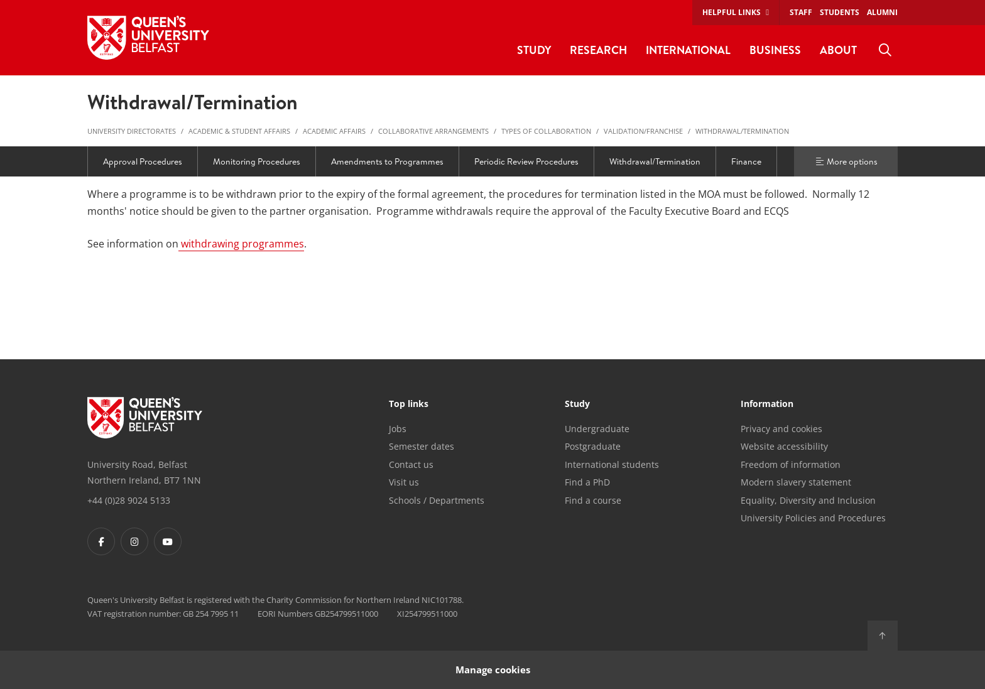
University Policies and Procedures (813, 518)
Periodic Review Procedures (526, 161)
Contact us (411, 464)
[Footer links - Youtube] (168, 541)
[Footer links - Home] (144, 417)
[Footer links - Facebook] (101, 541)
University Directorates (131, 131)
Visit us (404, 482)
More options (846, 161)
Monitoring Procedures (256, 161)
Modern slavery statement (796, 482)
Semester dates (421, 446)
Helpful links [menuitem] (731, 12)
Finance (746, 161)
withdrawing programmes (241, 244)
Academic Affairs (334, 131)
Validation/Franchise (643, 131)
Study (577, 404)
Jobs (397, 429)
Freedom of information (791, 464)
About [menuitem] (838, 50)
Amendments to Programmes (387, 161)
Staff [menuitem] (801, 12)
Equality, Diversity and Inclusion (808, 500)
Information (767, 404)
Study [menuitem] (534, 50)
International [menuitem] (688, 50)
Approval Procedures (142, 161)
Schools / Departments (436, 500)
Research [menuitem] (598, 50)
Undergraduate (597, 429)
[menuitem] (885, 50)
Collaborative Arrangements (433, 131)
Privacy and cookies (781, 429)
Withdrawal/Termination (742, 131)
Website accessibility (784, 446)
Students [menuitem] (839, 12)
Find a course (593, 500)
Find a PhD (587, 482)
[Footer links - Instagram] (134, 541)
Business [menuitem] (775, 50)
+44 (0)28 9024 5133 (128, 500)
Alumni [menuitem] (882, 12)
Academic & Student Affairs (239, 131)
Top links (408, 404)
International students (612, 464)
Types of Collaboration (546, 131)
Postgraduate (593, 446)
